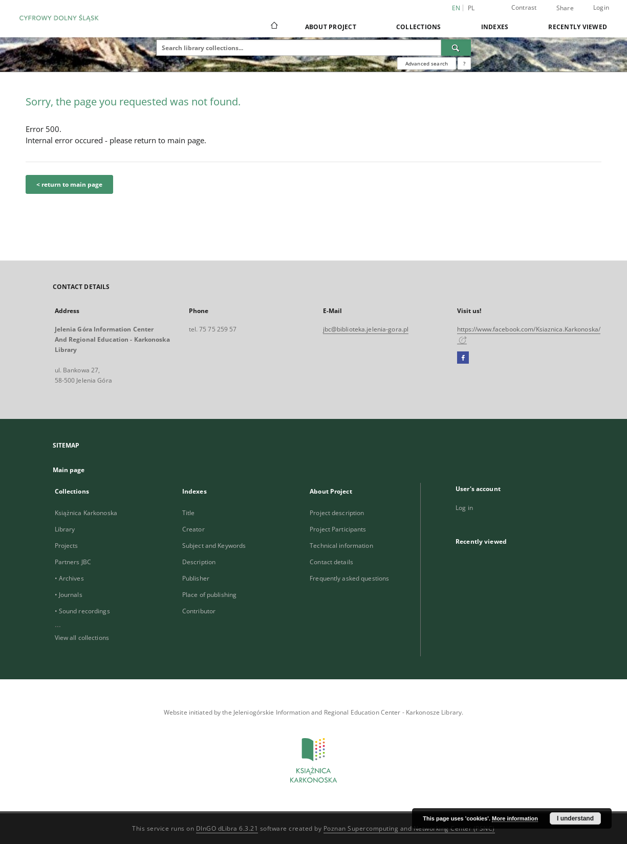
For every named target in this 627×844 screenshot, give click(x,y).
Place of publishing (209, 594)
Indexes (495, 27)
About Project (330, 27)
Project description (337, 512)
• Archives (69, 578)
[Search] (456, 47)
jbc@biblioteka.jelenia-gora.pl (366, 329)
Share (565, 8)
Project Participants (338, 529)
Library (65, 529)
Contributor (198, 611)
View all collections (82, 637)
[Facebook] (463, 358)
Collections (418, 27)
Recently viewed (577, 27)
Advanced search (426, 63)
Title (188, 512)
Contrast (524, 7)
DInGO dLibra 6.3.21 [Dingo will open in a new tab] (227, 828)
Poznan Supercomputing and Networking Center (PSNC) (409, 828)
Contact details (331, 562)
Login (601, 7)
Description (198, 562)
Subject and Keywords (214, 545)
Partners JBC (73, 562)
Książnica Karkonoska (86, 512)
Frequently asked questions (349, 578)
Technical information (341, 545)
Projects (66, 545)
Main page (69, 469)
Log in (464, 507)
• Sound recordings (82, 611)
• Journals (68, 594)
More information (515, 818)
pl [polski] (471, 8)
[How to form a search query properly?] (464, 63)
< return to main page (69, 184)
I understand (575, 818)
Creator (193, 529)
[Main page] (273, 26)
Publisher (195, 578)
